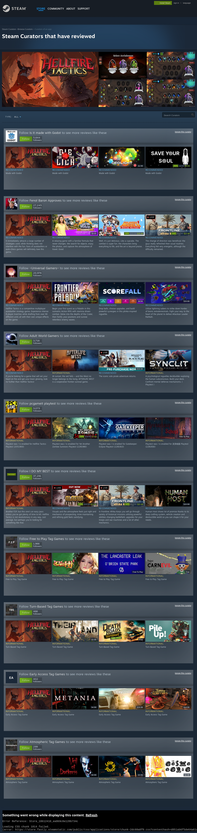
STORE (41, 8)
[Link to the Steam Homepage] (17, 11)
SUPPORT (84, 8)
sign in (176, 3)
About (70, 8)
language (187, 3)
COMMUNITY (56, 8)
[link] (181, 166)
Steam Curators (9, 29)
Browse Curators (25, 29)
